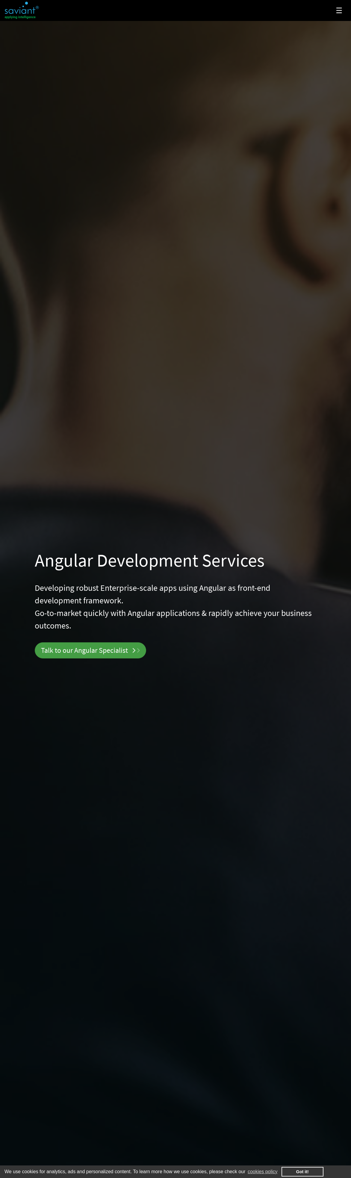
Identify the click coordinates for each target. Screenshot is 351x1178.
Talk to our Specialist (90, 650)
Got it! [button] (302, 1171)
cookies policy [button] (263, 1171)
